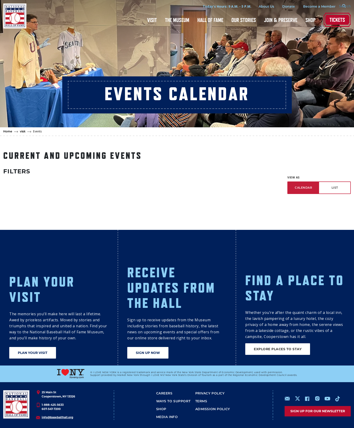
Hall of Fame (210, 20)
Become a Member (311, 6)
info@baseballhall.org (57, 417)
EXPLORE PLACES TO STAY (277, 349)
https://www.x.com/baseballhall (297, 398)
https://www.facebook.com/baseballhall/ (307, 398)
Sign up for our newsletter (317, 411)
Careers (164, 393)
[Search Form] (339, 6)
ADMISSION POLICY (212, 409)
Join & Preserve (280, 20)
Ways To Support (173, 401)
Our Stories (243, 20)
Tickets (337, 20)
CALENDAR (303, 187)
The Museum (177, 20)
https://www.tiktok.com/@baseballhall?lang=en (337, 398)
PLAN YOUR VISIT (32, 353)
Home (7, 131)
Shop (310, 20)
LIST (335, 187)
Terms (201, 401)
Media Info (167, 417)
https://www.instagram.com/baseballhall (317, 398)
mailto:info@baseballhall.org (287, 398)
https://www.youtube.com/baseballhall (327, 398)
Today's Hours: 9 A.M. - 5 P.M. (219, 6)
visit (23, 131)
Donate (280, 6)
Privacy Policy (210, 393)
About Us (258, 6)
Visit (152, 20)
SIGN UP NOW (148, 353)
